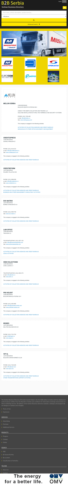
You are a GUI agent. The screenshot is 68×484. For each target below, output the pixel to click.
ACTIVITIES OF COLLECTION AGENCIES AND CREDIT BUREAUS (35, 127)
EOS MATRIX (8, 201)
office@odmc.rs (11, 275)
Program (5, 436)
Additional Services (8, 427)
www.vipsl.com (10, 368)
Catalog (5, 439)
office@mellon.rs (26, 118)
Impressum (6, 412)
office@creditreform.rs (12, 181)
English (64, 1)
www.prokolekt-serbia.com (12, 307)
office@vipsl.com (11, 367)
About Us (6, 470)
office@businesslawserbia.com (15, 242)
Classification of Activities (10, 460)
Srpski (60, 1)
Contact (5, 473)
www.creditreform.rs (11, 183)
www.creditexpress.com (12, 152)
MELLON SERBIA (9, 103)
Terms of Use (7, 409)
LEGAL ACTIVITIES (8, 253)
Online (5, 442)
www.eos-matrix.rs (10, 213)
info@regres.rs (11, 336)
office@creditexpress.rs (13, 150)
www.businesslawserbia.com (13, 244)
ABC (4, 451)
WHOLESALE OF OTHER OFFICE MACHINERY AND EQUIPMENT (35, 129)
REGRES (6, 323)
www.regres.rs (9, 338)
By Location (6, 457)
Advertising (6, 421)
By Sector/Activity (8, 454)
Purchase (5, 424)
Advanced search (34, 24)
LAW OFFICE (7, 230)
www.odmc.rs (9, 276)
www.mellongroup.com (26, 120)
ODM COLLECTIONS (10, 262)
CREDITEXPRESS (9, 138)
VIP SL (5, 354)
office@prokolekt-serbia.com (14, 305)
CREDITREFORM (9, 168)
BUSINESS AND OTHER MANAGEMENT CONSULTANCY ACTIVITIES (21, 192)
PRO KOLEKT (8, 293)
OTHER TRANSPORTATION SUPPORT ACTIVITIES (17, 378)
